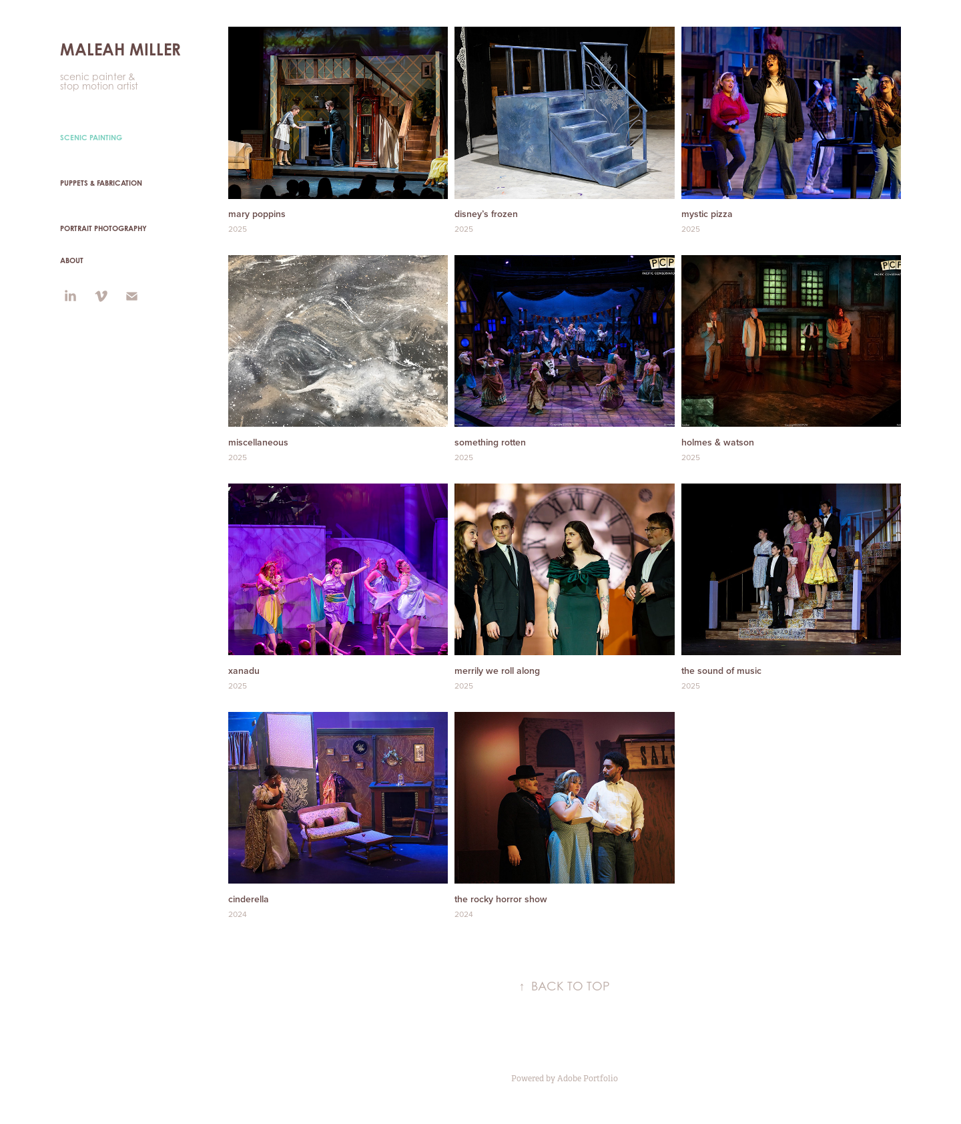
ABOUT (71, 260)
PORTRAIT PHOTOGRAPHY (103, 228)
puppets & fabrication (101, 183)
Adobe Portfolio (587, 1078)
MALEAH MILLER (120, 49)
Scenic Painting (91, 137)
